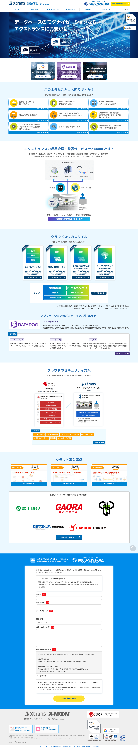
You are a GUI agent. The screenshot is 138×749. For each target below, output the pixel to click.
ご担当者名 (42, 602)
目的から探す (67, 747)
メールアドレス (44, 611)
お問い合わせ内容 (45, 627)
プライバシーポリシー (13, 741)
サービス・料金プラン (53, 747)
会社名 (41, 594)
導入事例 (77, 747)
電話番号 (39, 619)
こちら (57, 573)
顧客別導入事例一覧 (68, 537)
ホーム (42, 747)
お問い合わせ (86, 747)
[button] (61, 60)
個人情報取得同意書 (46, 649)
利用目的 (70, 669)
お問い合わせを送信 (68, 698)
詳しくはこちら (121, 354)
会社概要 (127, 10)
